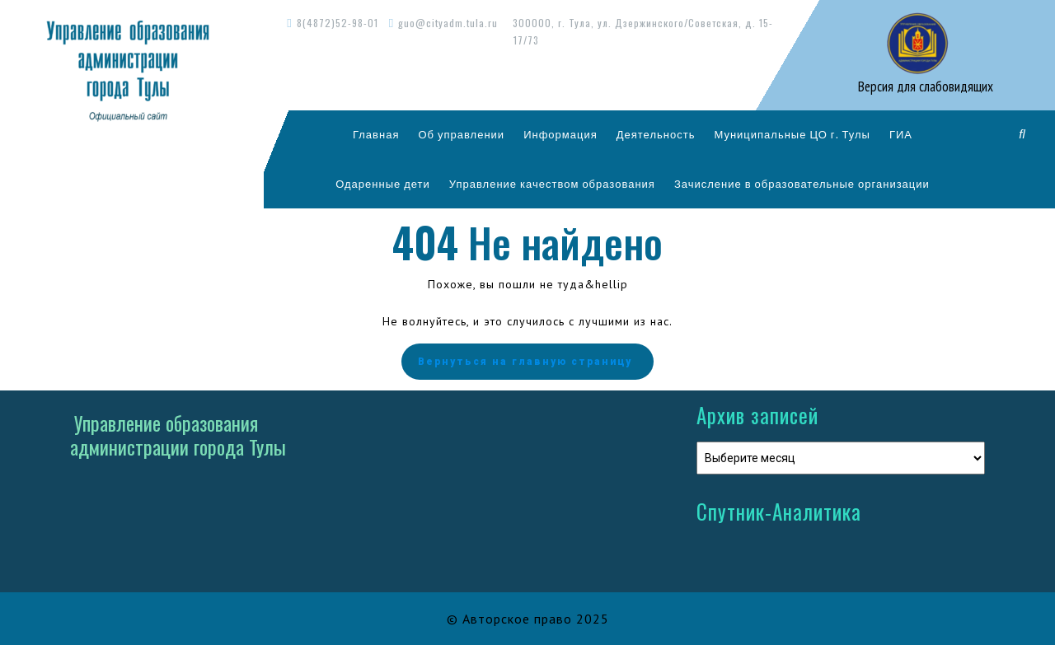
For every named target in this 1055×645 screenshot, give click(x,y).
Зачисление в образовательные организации (802, 184)
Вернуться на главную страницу (527, 361)
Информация (560, 134)
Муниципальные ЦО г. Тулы (792, 134)
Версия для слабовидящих (924, 86)
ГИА (900, 134)
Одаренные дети (382, 184)
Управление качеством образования (552, 184)
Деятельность (656, 134)
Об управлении (461, 134)
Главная (376, 134)
